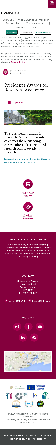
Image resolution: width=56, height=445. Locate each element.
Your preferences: (35, 23)
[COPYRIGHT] (45, 435)
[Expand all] (28, 102)
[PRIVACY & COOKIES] (28, 435)
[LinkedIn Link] (23, 337)
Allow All (13, 32)
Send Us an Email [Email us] (41, 301)
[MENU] (52, 4)
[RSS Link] (34, 337)
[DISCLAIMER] (11, 435)
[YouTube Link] (40, 327)
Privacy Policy (18, 62)
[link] (27, 388)
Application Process (28, 194)
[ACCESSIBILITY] (39, 439)
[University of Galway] (14, 72)
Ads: (34, 27)
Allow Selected (44, 32)
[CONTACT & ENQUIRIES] (21, 439)
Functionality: (13, 23)
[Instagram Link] (17, 327)
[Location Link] (28, 369)
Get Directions (17, 301)
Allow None (27, 32)
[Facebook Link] (28, 327)
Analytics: (21, 27)
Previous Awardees (28, 217)
